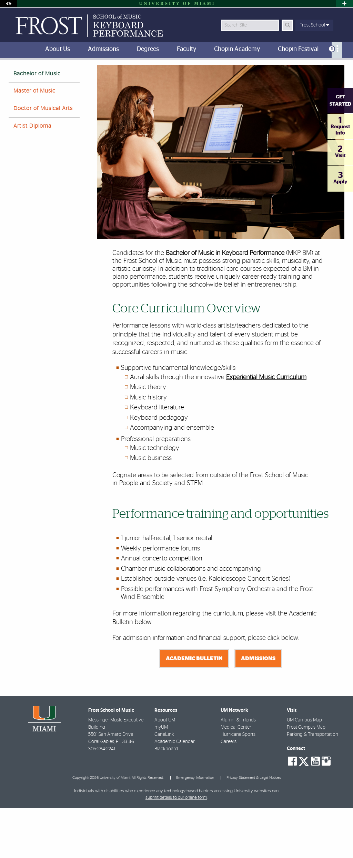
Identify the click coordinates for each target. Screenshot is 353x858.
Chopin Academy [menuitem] (237, 49)
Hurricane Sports (238, 784)
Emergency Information (195, 828)
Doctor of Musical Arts (43, 158)
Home (36, 74)
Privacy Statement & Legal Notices (253, 828)
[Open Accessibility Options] (8, 3)
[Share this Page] (340, 70)
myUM (161, 777)
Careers (228, 792)
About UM (164, 770)
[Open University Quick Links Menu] (344, 3)
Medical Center (236, 777)
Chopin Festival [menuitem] (298, 49)
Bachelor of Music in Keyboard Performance (170, 74)
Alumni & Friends (238, 770)
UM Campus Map (304, 770)
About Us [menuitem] (57, 49)
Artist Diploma (32, 176)
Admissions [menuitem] (103, 49)
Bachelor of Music (37, 124)
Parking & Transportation (312, 784)
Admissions (258, 708)
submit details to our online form (176, 848)
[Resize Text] (325, 69)
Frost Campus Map (306, 777)
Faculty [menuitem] (186, 49)
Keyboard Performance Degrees (84, 74)
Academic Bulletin (194, 708)
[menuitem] (337, 50)
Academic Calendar (174, 792)
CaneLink (164, 784)
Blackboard (166, 799)
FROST (14, 74)
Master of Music (34, 141)
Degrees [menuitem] (148, 49)
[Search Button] (287, 25)
